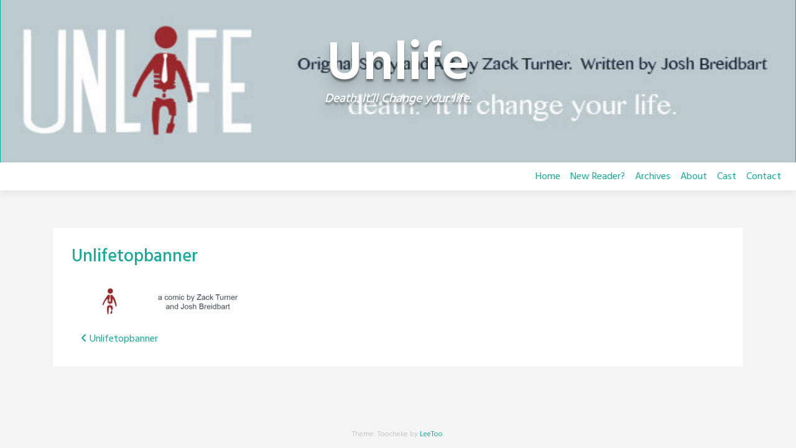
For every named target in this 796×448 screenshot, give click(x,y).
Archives (652, 177)
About (693, 177)
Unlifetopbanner (135, 257)
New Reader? (597, 177)
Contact (763, 177)
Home (547, 177)
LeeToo (431, 434)
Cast (726, 177)
